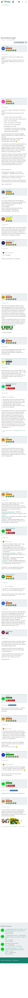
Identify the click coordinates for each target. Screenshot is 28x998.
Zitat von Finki (8, 541)
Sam (3, 40)
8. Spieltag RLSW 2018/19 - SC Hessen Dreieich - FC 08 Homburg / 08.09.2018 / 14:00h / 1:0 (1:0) (14, 949)
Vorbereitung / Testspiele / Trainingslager (13, 946)
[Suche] (18, 1)
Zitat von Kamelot (9, 764)
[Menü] (26, 1)
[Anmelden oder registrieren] (22, 2)
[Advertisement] (14, 21)
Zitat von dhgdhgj (9, 586)
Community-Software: (14, 965)
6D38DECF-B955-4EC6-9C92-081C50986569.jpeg (13, 793)
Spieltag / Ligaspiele (9, 933)
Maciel (14, 826)
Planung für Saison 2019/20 (11, 943)
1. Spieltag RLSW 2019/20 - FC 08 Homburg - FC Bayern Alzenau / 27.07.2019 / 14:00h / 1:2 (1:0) (16, 937)
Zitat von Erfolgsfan (9, 397)
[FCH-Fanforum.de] (7, 1)
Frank (6, 932)
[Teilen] (26, 42)
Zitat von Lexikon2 (9, 252)
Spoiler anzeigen (7, 332)
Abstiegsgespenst (17, 430)
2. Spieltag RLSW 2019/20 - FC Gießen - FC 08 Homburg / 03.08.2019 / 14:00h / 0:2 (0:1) (16, 930)
